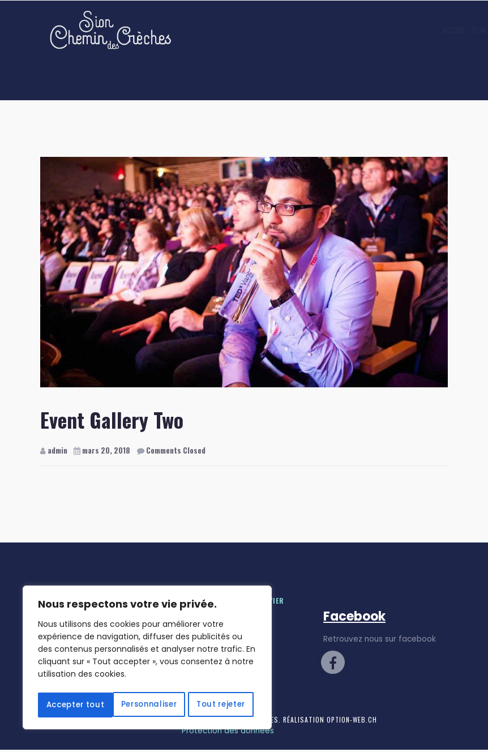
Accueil (252, 30)
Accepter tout (147, 705)
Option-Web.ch (353, 722)
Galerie (342, 30)
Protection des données (228, 733)
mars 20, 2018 (103, 450)
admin (53, 450)
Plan (277, 30)
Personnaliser (92, 680)
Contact (376, 30)
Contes (306, 30)
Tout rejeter (201, 680)
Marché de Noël (420, 30)
